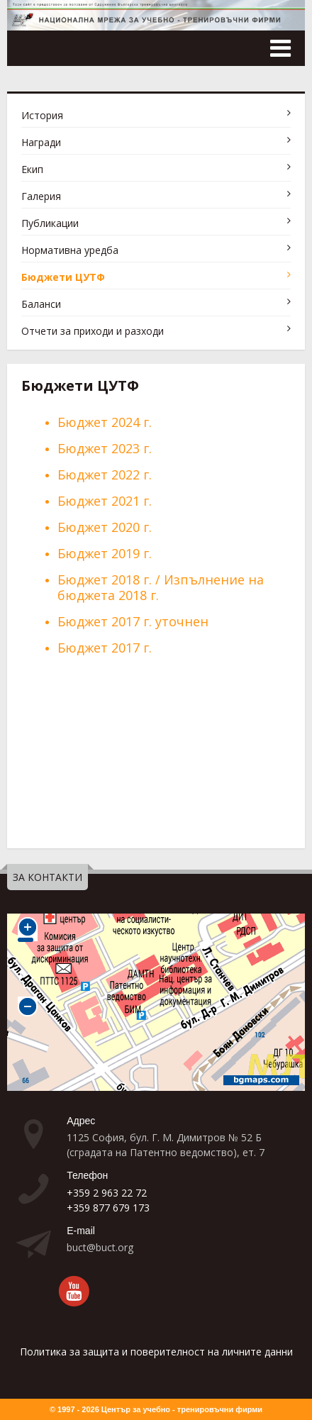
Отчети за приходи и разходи (92, 331)
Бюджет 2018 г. (104, 579)
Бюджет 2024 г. (104, 422)
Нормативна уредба (69, 250)
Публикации (50, 223)
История (42, 115)
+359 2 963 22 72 (107, 1192)
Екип (32, 169)
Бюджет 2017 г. (106, 647)
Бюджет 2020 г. (104, 527)
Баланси (41, 304)
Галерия (41, 196)
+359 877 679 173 (108, 1207)
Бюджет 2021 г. (104, 500)
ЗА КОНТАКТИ (47, 877)
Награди (41, 142)
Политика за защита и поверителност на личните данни (156, 1351)
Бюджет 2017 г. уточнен (132, 621)
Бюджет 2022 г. (104, 474)
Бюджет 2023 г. (104, 448)
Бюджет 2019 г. (104, 553)
